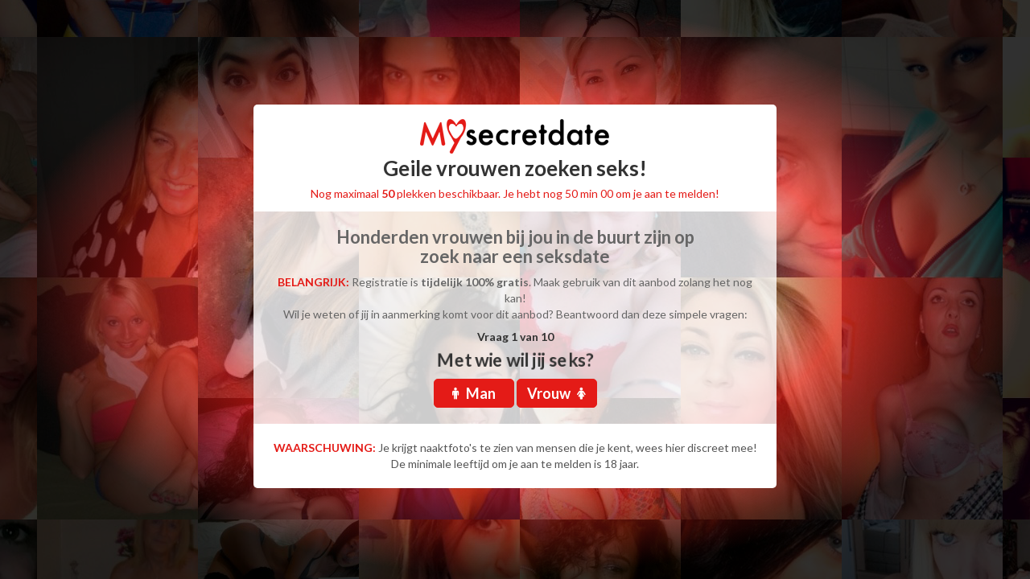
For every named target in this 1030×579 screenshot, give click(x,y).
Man (474, 393)
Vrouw (556, 393)
